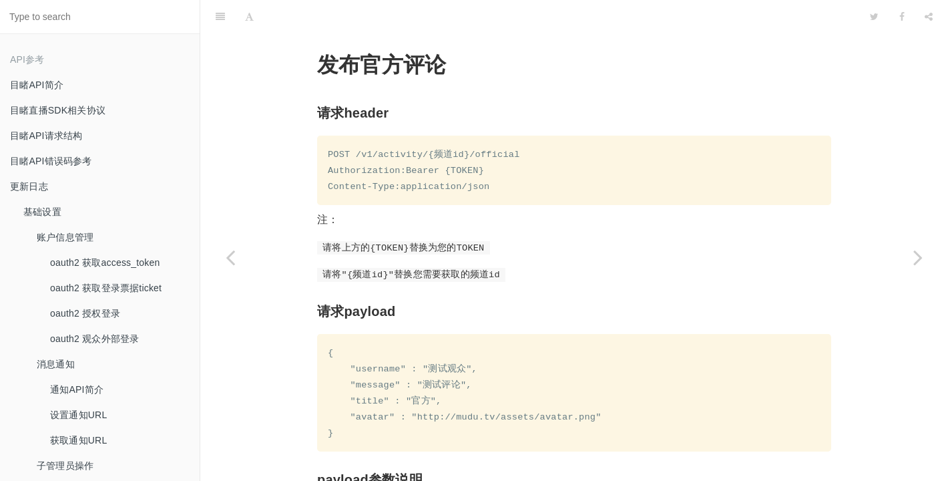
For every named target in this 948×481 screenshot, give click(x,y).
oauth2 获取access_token (105, 262)
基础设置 (42, 211)
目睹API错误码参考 (51, 161)
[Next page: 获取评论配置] (918, 257)
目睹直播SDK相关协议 (57, 110)
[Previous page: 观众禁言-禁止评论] (230, 257)
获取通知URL (78, 440)
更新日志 (29, 186)
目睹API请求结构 (46, 135)
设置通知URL (78, 415)
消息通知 (56, 364)
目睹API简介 (36, 84)
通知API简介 (76, 389)
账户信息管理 (65, 237)
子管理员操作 (65, 465)
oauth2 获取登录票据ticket (106, 288)
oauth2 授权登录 (85, 313)
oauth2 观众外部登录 (94, 338)
